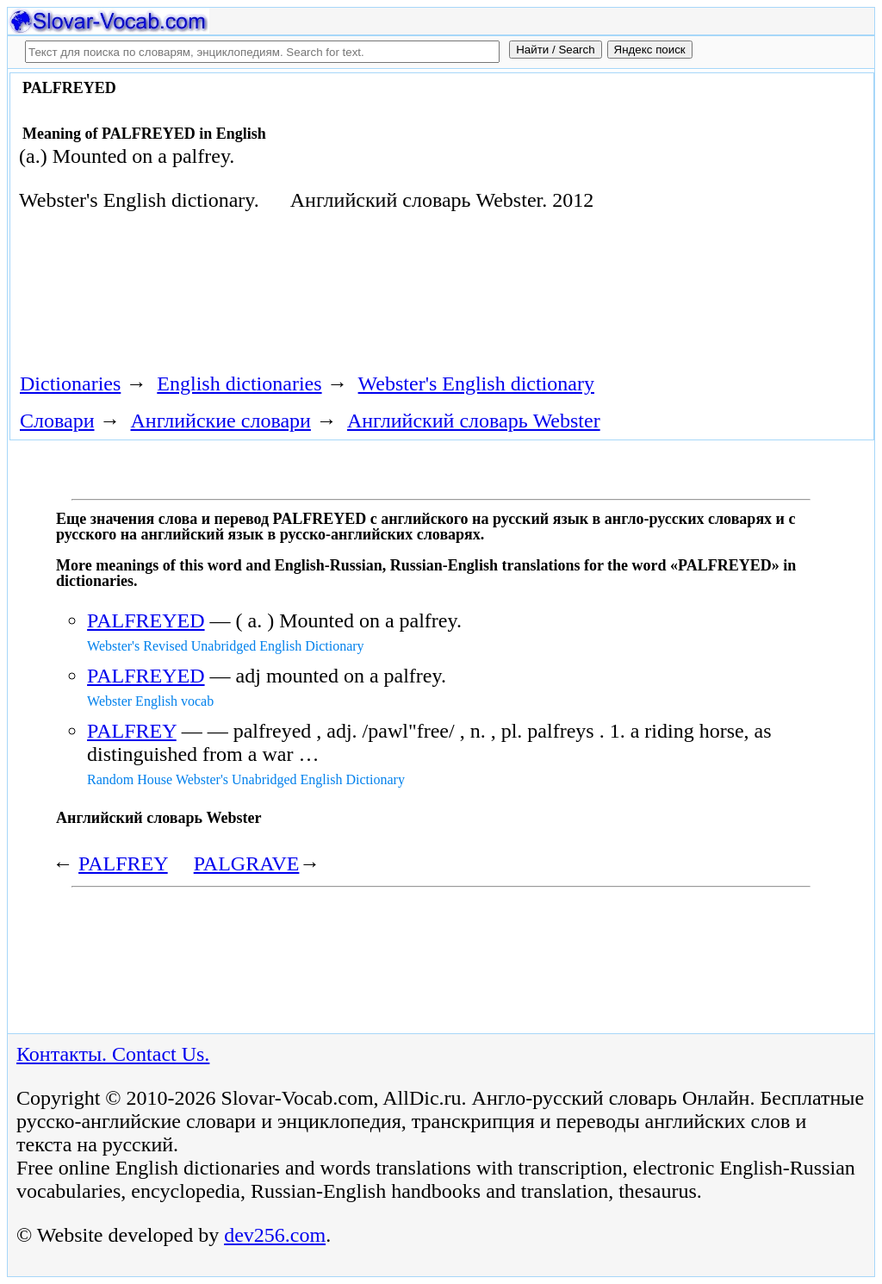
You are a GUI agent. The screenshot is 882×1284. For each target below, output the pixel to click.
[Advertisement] (323, 298)
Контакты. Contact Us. (112, 1054)
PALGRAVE (247, 863)
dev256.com (275, 1235)
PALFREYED (145, 620)
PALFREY (132, 731)
